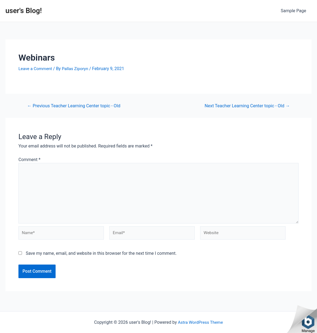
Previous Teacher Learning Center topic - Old (75, 105)
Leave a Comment (35, 68)
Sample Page (294, 10)
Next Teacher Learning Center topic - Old (245, 105)
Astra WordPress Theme (200, 322)
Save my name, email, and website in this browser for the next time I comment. (101, 256)
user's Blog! (23, 11)
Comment (29, 159)
